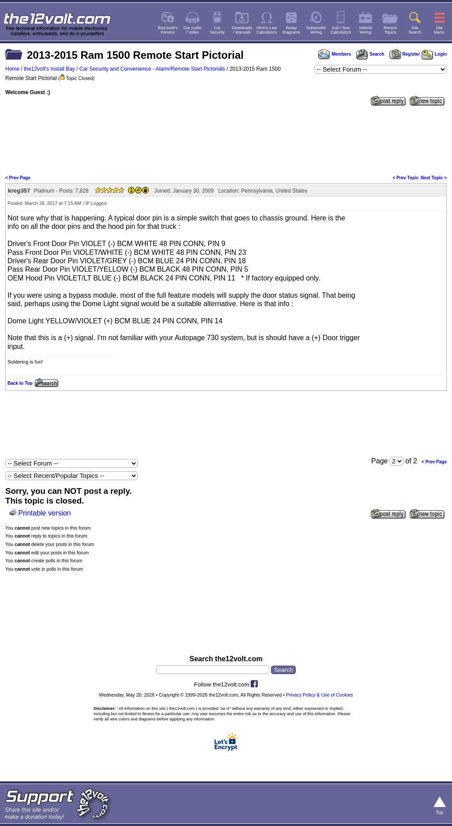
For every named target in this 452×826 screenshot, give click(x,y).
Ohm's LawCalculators (266, 30)
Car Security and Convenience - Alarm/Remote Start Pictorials (152, 69)
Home (12, 69)
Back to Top (20, 383)
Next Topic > (434, 177)
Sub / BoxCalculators (341, 30)
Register (404, 54)
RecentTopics (390, 30)
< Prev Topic (406, 177)
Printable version (44, 513)
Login (434, 54)
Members (334, 54)
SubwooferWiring (316, 30)
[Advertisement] (226, 139)
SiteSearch (415, 30)
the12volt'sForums (167, 30)
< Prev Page (17, 177)
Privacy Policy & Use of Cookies (319, 694)
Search (370, 54)
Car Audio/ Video (193, 30)
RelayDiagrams (291, 30)
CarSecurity (217, 30)
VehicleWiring (365, 30)
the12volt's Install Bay (49, 69)
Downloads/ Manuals (242, 30)
